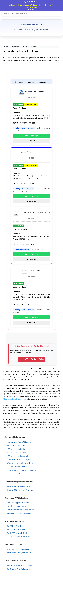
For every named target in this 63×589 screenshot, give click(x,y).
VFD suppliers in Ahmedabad (17, 456)
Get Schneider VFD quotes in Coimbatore (21, 470)
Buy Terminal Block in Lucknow (18, 569)
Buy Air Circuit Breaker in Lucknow (19, 565)
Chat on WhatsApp (31, 136)
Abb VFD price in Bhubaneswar (18, 549)
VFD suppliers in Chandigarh (17, 449)
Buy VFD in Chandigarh (15, 526)
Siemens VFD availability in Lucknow (20, 510)
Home (6, 47)
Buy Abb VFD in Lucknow (16, 506)
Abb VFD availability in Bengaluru (19, 553)
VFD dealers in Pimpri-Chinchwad (19, 442)
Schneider (15, 47)
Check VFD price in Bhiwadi (17, 533)
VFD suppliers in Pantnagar (16, 474)
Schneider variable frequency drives (15, 399)
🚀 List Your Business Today (32, 359)
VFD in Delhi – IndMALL (16, 445)
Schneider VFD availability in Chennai (20, 463)
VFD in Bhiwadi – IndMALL (17, 453)
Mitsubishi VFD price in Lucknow (19, 513)
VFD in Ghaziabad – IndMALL (18, 467)
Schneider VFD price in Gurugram (19, 460)
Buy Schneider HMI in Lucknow (18, 486)
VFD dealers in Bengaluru (16, 529)
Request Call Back (31, 141)
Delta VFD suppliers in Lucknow (18, 503)
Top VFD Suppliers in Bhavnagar (18, 537)
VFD (25, 47)
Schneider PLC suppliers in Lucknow (20, 490)
